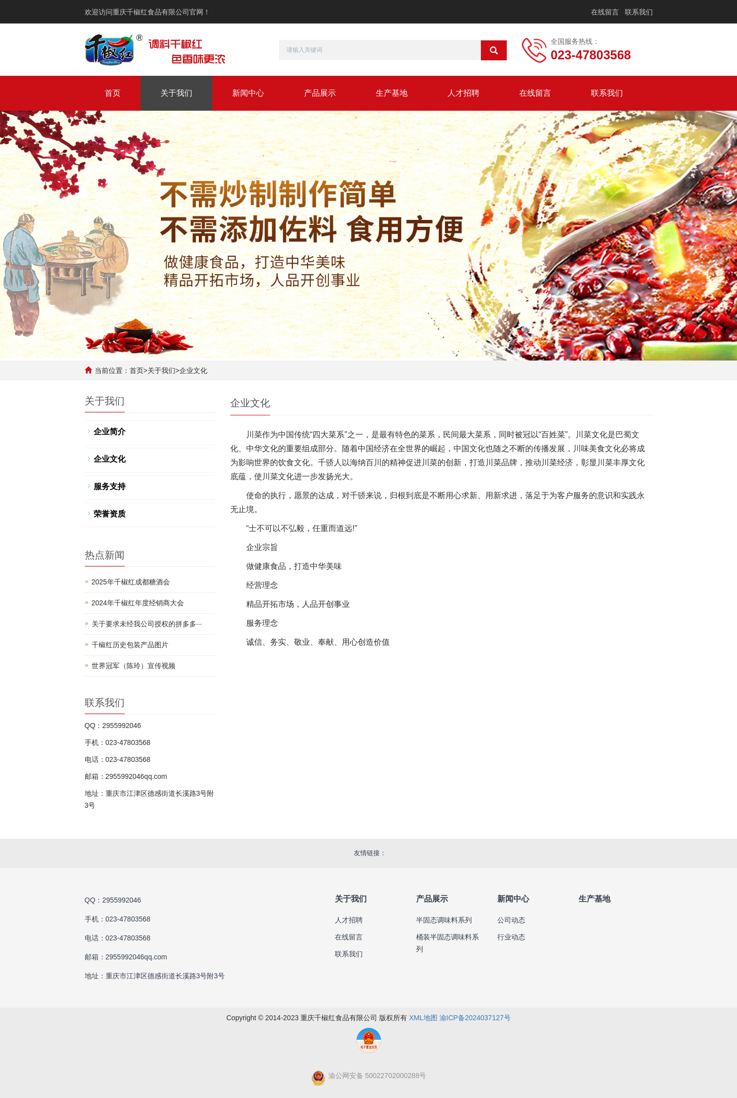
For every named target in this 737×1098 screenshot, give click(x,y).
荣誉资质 (110, 514)
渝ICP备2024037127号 (475, 1018)
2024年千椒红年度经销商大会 (138, 603)
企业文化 (193, 370)
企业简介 (110, 431)
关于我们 (176, 93)
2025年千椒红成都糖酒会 (131, 582)
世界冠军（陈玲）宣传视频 (133, 666)
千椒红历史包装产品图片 (130, 645)
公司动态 (511, 920)
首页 (113, 93)
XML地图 (423, 1018)
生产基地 (392, 93)
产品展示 (320, 93)
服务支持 (110, 486)
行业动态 (511, 937)
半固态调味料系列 (444, 920)
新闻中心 (248, 93)
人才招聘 (463, 93)
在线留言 (605, 12)
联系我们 (639, 12)
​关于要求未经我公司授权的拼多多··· (147, 624)
